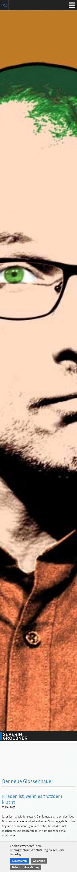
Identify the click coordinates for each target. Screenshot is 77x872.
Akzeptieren (19, 861)
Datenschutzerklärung (25, 867)
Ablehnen (39, 861)
